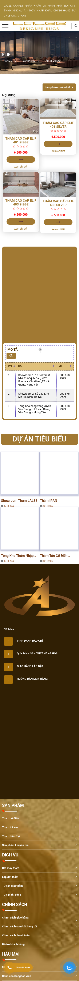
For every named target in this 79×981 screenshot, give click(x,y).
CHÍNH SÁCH (14, 904)
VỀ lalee (9, 629)
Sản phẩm (29, 60)
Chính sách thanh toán (15, 935)
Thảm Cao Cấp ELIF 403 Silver (58, 203)
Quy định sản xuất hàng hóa (37, 653)
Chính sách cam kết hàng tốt (19, 926)
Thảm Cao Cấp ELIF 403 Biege (20, 202)
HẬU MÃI (11, 954)
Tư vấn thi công (11, 894)
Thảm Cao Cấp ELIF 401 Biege (20, 140)
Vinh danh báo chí (30, 640)
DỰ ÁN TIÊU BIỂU (15, 490)
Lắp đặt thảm (10, 876)
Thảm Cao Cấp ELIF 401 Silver (58, 125)
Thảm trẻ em (10, 827)
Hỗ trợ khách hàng (13, 944)
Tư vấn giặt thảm (12, 885)
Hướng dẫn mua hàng (32, 678)
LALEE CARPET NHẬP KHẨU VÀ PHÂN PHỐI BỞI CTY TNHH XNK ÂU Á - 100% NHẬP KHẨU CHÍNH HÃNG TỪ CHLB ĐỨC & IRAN (39, 10)
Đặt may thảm (10, 868)
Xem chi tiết (20, 166)
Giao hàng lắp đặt (30, 666)
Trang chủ (9, 60)
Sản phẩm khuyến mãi (15, 845)
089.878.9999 (23, 967)
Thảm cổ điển (10, 818)
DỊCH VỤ (10, 855)
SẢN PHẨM (13, 805)
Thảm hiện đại (51, 60)
